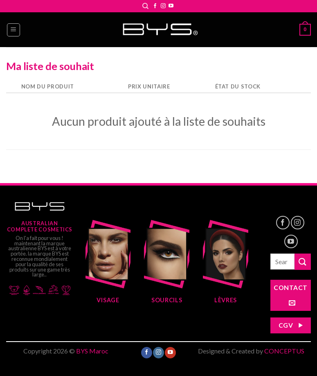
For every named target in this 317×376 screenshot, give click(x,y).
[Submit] (303, 262)
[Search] (145, 6)
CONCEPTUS (284, 351)
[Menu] (13, 29)
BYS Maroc (92, 351)
